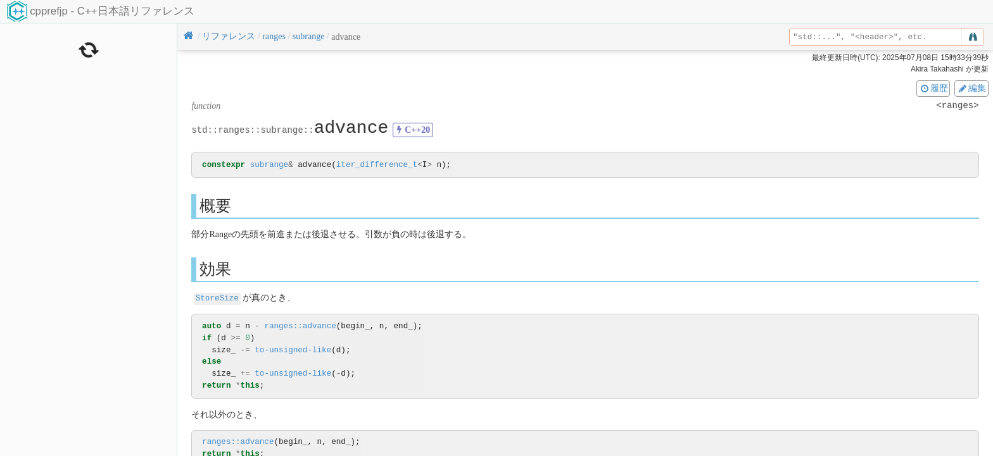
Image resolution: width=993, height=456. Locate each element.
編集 (971, 88)
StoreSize (217, 298)
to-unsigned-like (293, 350)
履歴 (933, 88)
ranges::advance (300, 326)
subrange (269, 165)
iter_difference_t (376, 165)
